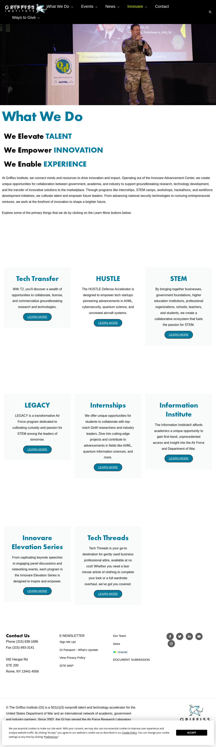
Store (117, 644)
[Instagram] (171, 644)
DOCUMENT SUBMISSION (132, 660)
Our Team (120, 636)
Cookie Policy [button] (129, 732)
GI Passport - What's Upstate (80, 650)
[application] (58, 7)
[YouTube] (199, 637)
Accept (191, 732)
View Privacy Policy (73, 658)
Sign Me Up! (68, 642)
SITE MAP (67, 666)
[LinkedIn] (189, 637)
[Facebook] (170, 637)
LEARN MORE (37, 317)
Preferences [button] (51, 737)
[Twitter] (179, 637)
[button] (210, 7)
